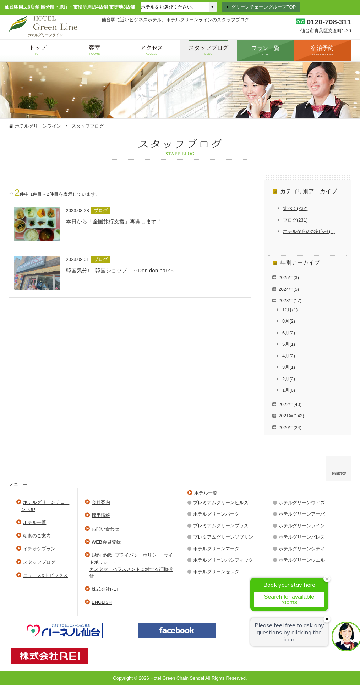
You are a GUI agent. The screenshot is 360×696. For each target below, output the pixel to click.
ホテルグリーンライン (38, 126)
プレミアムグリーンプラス (221, 525)
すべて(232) (295, 208)
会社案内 (101, 502)
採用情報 (101, 515)
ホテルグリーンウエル (302, 560)
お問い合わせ (105, 528)
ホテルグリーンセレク (216, 571)
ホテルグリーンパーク (216, 514)
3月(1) (288, 367)
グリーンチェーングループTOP (263, 7)
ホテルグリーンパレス (302, 537)
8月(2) (288, 321)
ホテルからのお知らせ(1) (309, 231)
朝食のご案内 (37, 535)
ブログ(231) (295, 220)
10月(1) (290, 309)
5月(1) (288, 344)
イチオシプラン (39, 548)
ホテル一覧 (34, 522)
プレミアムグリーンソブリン (223, 537)
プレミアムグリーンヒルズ (221, 502)
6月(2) (288, 332)
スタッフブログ (39, 562)
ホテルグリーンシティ (302, 548)
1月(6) (288, 390)
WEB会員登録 (106, 542)
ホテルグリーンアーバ (302, 514)
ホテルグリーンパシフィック (223, 560)
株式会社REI (105, 589)
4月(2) (288, 355)
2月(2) (288, 379)
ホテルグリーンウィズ (302, 502)
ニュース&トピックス (45, 575)
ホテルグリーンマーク (216, 548)
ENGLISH (102, 602)
